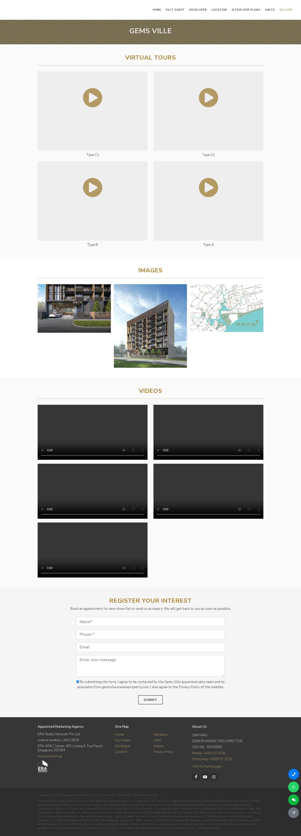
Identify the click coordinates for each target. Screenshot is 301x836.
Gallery (158, 746)
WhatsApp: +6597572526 (212, 759)
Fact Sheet (123, 740)
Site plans (160, 734)
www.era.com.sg (50, 756)
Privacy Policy (163, 751)
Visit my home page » (207, 766)
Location (121, 751)
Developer (122, 746)
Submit (150, 700)
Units (157, 740)
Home (119, 734)
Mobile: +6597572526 (209, 753)
